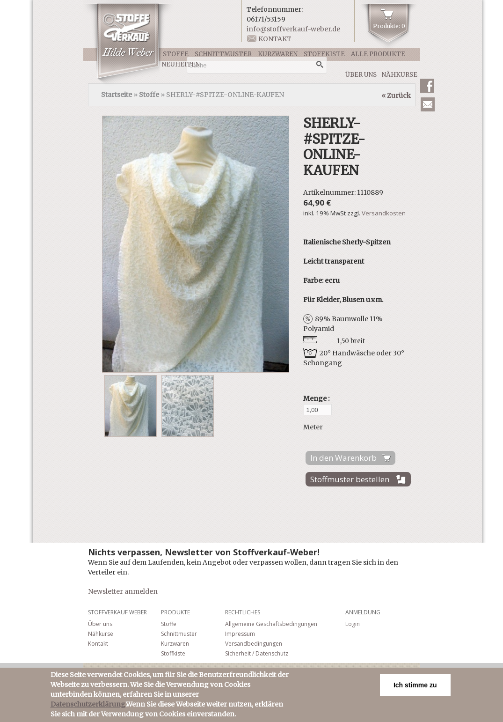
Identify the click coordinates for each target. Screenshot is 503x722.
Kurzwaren (278, 54)
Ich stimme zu (415, 685)
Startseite (116, 94)
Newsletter (428, 104)
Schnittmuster (223, 54)
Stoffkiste (324, 54)
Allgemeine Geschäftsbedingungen (271, 624)
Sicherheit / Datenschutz (256, 653)
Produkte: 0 (389, 25)
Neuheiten (181, 64)
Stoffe (176, 54)
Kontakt (275, 39)
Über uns (361, 75)
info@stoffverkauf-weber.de (293, 29)
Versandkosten (384, 213)
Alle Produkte (378, 54)
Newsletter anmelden (123, 591)
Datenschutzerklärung (88, 704)
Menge (315, 398)
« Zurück (396, 95)
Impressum (240, 634)
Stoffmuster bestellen (349, 479)
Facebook (427, 86)
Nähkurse (399, 75)
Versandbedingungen (253, 644)
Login (352, 624)
